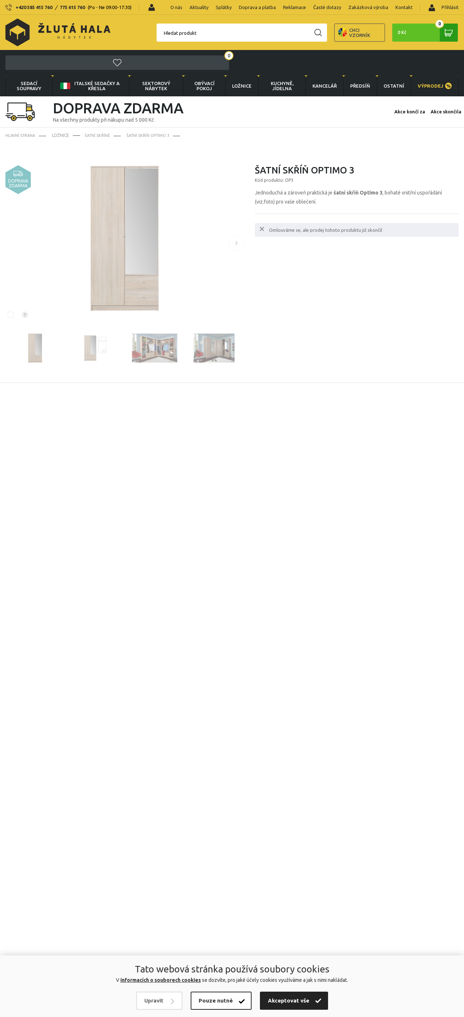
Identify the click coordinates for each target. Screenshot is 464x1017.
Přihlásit (443, 7)
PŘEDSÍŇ (356, 60)
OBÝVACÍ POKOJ (198, 61)
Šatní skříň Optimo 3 (154, 110)
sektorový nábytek (151, 61)
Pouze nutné (216, 1000)
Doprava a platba (257, 7)
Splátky (224, 7)
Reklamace (294, 7)
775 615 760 (72, 7)
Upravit (153, 1000)
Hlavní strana (21, 110)
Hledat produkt (141, 32)
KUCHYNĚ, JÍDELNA (276, 61)
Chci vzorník (315, 33)
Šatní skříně (101, 110)
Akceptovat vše (288, 1000)
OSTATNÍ (391, 60)
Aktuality (199, 7)
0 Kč (422, 33)
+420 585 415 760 (34, 7)
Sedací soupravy (28, 61)
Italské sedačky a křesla (87, 61)
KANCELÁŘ (319, 60)
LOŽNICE (236, 60)
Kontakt (404, 7)
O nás (176, 7)
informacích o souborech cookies (160, 980)
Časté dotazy (327, 7)
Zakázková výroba (368, 7)
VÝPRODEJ (434, 61)
